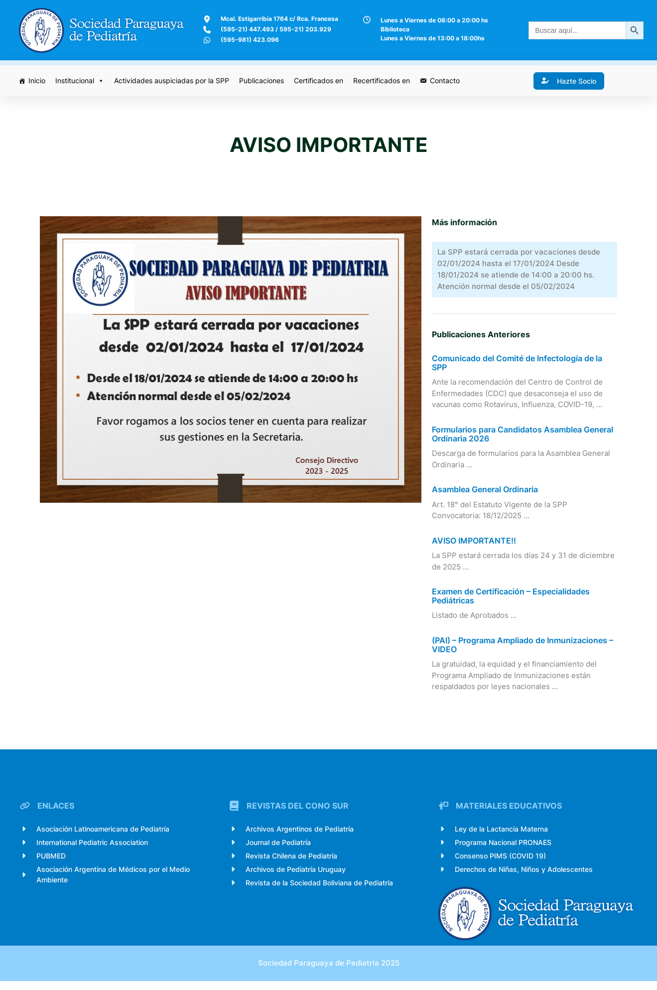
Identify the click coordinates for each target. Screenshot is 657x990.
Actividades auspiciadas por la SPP (172, 80)
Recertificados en (382, 80)
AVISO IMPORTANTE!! (475, 546)
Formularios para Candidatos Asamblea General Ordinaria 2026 (523, 439)
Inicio (37, 80)
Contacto (445, 80)
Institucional (80, 81)
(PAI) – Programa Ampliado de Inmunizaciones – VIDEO (523, 650)
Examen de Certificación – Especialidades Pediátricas (512, 601)
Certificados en (319, 80)
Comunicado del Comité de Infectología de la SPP (518, 368)
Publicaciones (262, 80)
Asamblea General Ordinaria (486, 494)
